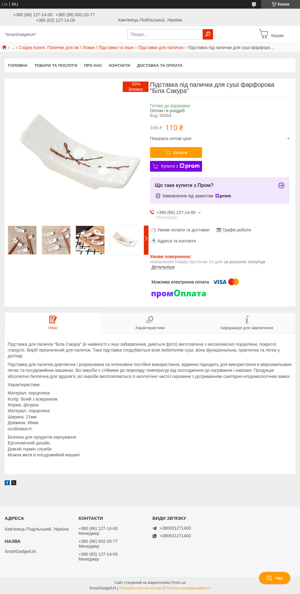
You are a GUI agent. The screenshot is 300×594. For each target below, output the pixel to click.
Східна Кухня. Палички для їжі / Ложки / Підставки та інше (76, 47)
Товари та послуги (55, 65)
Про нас (93, 65)
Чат (274, 578)
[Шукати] (208, 34)
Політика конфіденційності (188, 588)
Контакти (119, 65)
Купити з (180, 166)
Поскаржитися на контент (141, 588)
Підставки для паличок (160, 47)
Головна (18, 65)
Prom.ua (179, 583)
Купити (180, 152)
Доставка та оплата (159, 65)
